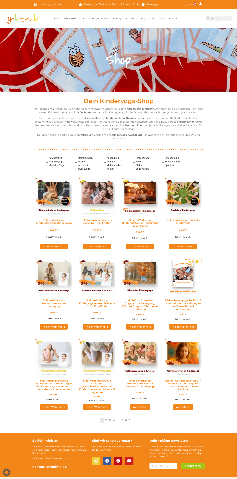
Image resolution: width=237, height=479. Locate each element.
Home (57, 18)
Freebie (81, 161)
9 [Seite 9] (130, 411)
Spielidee (169, 165)
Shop (152, 18)
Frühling (111, 161)
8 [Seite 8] (126, 411)
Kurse (134, 18)
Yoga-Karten (142, 168)
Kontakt (174, 18)
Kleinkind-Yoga (57, 165)
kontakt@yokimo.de (49, 458)
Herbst (139, 161)
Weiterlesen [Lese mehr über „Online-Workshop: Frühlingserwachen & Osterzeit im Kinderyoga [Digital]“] (140, 398)
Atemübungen (85, 158)
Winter (110, 168)
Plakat (139, 165)
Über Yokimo (72, 18)
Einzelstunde (142, 158)
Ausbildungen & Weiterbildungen (105, 18)
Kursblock (83, 165)
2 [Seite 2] (106, 411)
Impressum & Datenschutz (172, 473)
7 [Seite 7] (122, 411)
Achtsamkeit (55, 158)
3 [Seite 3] (110, 411)
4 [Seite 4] (114, 411)
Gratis (162, 18)
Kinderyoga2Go (173, 161)
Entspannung (172, 158)
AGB (197, 473)
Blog (143, 18)
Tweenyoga (84, 168)
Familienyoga (56, 161)
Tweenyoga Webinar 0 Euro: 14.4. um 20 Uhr (103, 4)
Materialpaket (114, 165)
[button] (6, 472)
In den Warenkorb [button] (54, 240)
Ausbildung (113, 158)
